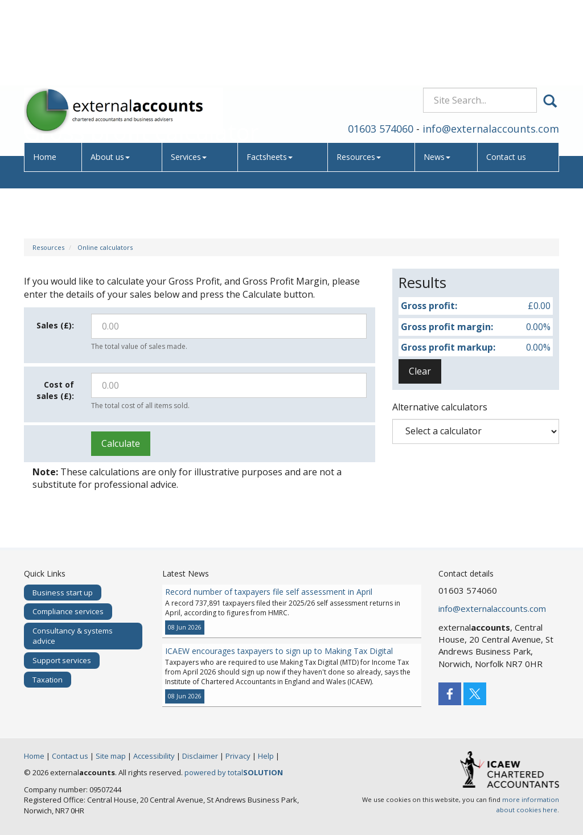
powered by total (233, 772)
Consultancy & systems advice (72, 636)
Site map (111, 756)
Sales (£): (55, 325)
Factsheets (271, 82)
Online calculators (105, 247)
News (438, 82)
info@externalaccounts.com (490, 53)
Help (266, 756)
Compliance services (68, 611)
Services (190, 82)
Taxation (47, 679)
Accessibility (154, 756)
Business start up (62, 592)
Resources (360, 82)
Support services (61, 660)
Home (46, 82)
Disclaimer (200, 756)
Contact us (508, 82)
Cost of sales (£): (55, 390)
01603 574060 (380, 53)
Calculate (120, 443)
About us (111, 82)
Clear (420, 371)
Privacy (238, 756)
